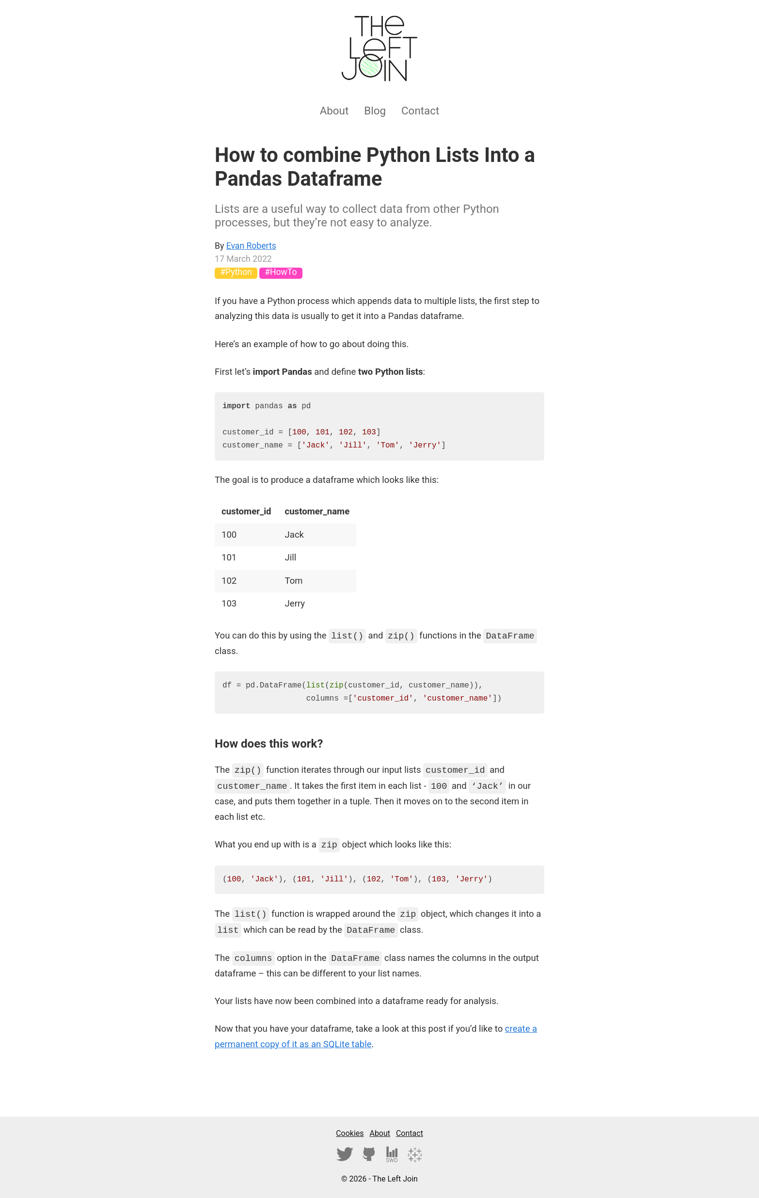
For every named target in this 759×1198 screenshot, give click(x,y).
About (334, 110)
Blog (375, 110)
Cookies (350, 1133)
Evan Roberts (251, 246)
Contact (420, 110)
